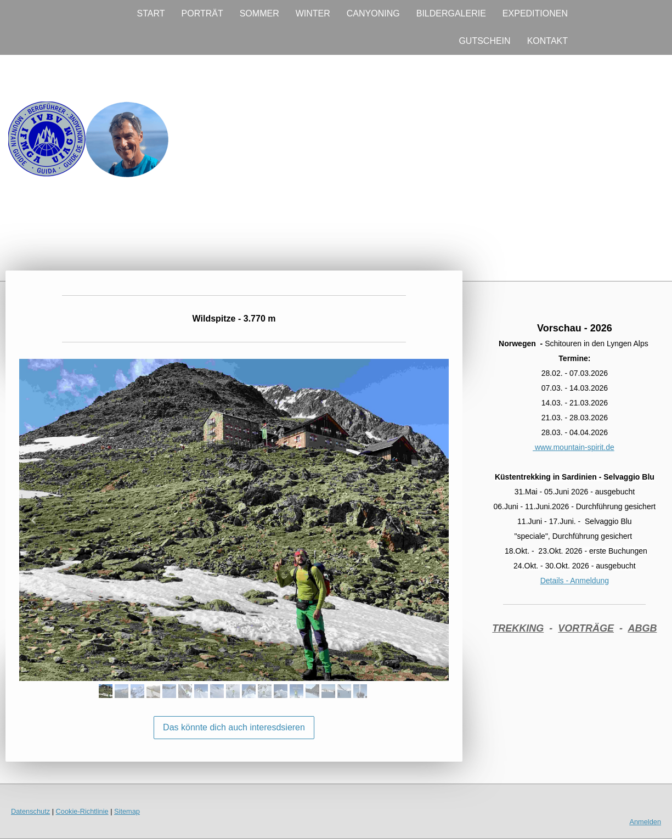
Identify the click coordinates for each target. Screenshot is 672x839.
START (151, 13)
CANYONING (373, 13)
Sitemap (127, 811)
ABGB (642, 628)
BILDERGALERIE (451, 13)
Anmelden (645, 822)
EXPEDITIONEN (535, 13)
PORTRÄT (202, 13)
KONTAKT (547, 41)
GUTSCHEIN (484, 41)
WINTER (313, 13)
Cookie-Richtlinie (82, 811)
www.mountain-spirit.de (573, 447)
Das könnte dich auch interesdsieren (234, 727)
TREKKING (518, 628)
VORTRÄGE (586, 628)
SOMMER (259, 13)
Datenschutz (30, 811)
